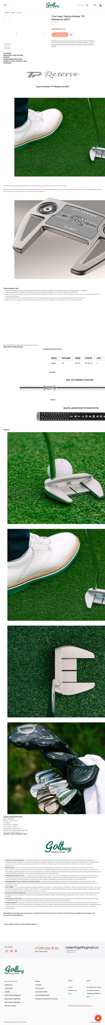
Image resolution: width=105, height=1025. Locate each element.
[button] (41, 951)
